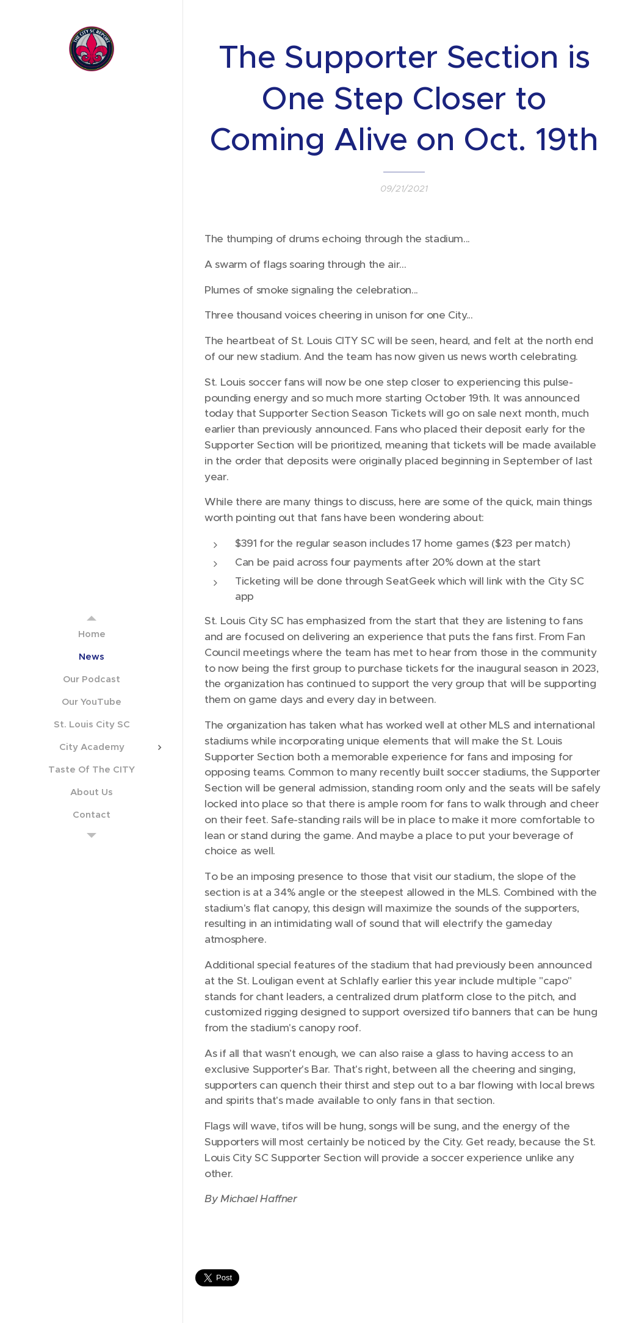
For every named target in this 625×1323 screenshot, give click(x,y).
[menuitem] (91, 634)
